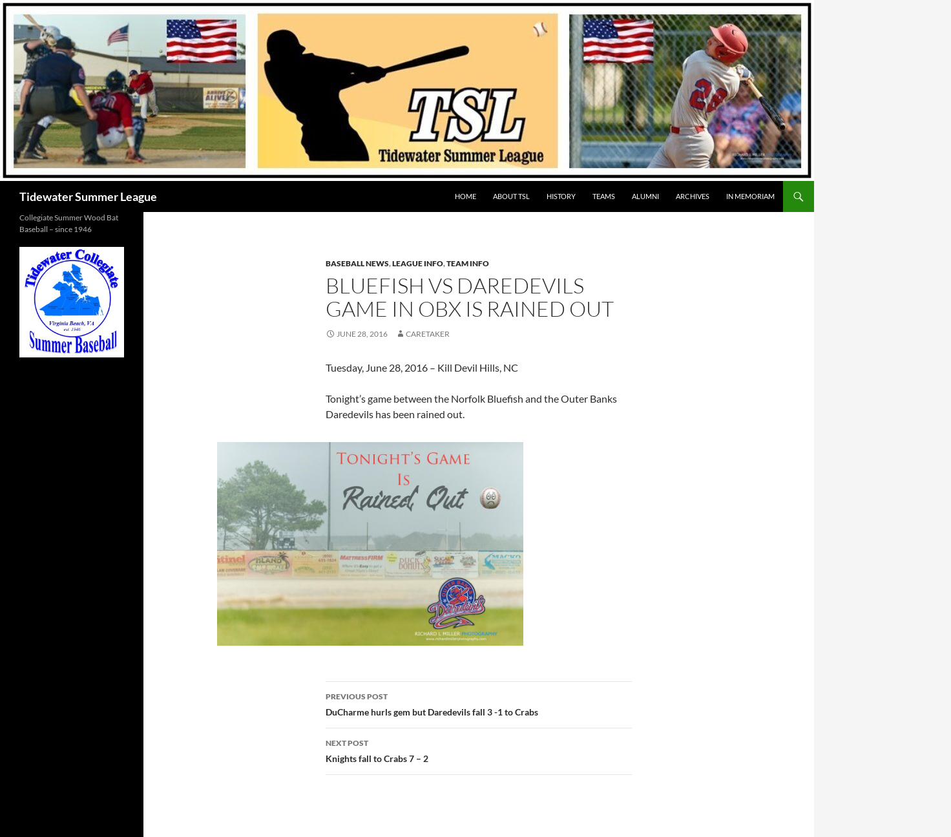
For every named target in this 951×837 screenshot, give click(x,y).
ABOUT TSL (511, 196)
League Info (417, 263)
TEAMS (603, 196)
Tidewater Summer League (88, 196)
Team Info (467, 263)
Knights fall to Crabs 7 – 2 (479, 750)
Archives (692, 196)
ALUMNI (645, 196)
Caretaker (428, 334)
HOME (465, 196)
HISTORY (561, 196)
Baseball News (357, 263)
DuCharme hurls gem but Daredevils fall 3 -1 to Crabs (479, 703)
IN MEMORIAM (750, 196)
